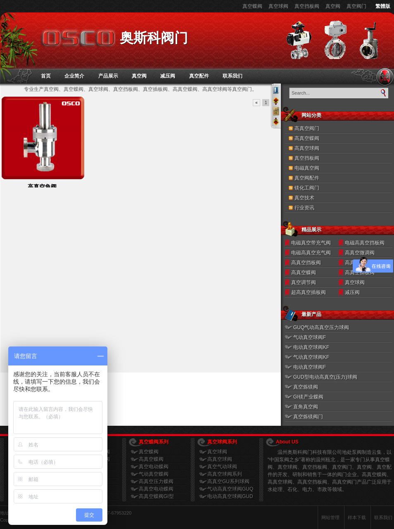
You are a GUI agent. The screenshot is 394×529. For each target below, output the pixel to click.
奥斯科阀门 (154, 37)
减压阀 (167, 76)
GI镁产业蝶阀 (308, 397)
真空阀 (332, 6)
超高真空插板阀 (308, 292)
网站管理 (330, 517)
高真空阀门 (306, 128)
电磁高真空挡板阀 (365, 243)
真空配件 (199, 76)
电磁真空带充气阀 (311, 243)
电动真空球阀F (309, 367)
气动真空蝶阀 (154, 474)
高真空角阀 (42, 186)
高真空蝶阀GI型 (156, 496)
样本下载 (357, 517)
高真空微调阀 (360, 253)
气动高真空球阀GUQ (230, 489)
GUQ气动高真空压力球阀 (321, 327)
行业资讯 (304, 208)
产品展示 (108, 76)
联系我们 (232, 76)
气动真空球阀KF (311, 357)
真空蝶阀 (252, 6)
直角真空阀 (305, 407)
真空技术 (304, 198)
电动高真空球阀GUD (230, 496)
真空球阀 (278, 6)
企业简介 (74, 76)
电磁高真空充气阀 (311, 253)
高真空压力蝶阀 (156, 481)
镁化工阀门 (306, 188)
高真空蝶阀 (306, 138)
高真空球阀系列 (224, 474)
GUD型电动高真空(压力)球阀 (325, 377)
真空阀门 (356, 6)
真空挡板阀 (306, 6)
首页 (46, 76)
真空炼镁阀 (305, 387)
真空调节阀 (303, 282)
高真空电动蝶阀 (156, 489)
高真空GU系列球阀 (228, 481)
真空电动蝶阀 (154, 467)
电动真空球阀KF (311, 347)
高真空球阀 (306, 148)
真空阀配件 (306, 178)
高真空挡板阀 (306, 263)
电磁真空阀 (306, 168)
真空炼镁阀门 (308, 417)
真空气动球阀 (222, 467)
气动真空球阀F (309, 337)
